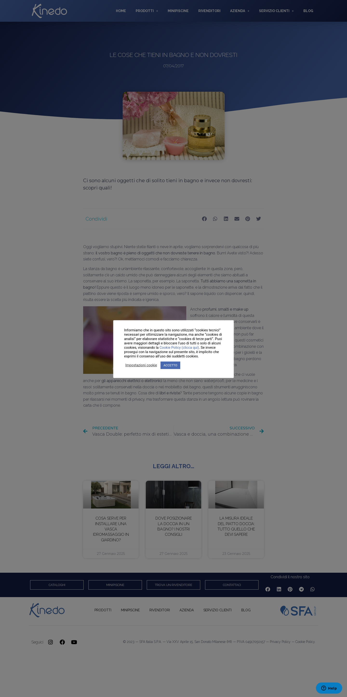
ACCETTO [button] (170, 365)
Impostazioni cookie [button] (141, 365)
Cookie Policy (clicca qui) (179, 347)
